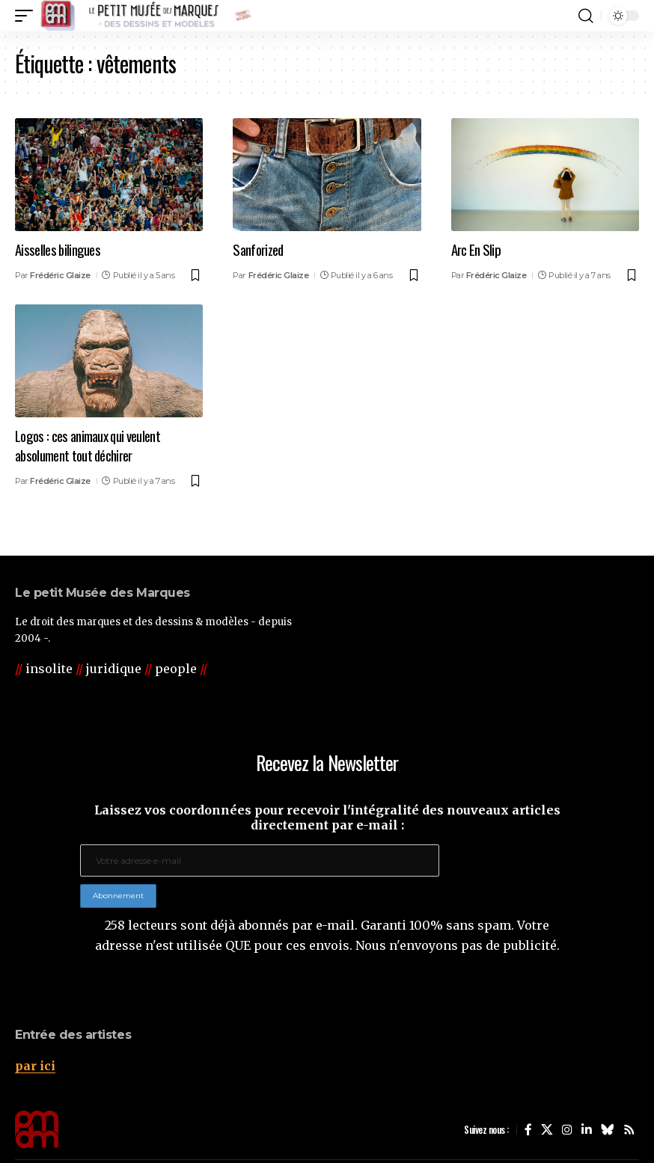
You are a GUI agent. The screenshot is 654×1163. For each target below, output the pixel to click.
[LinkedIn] (587, 1129)
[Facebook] (528, 1129)
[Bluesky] (607, 1129)
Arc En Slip (476, 249)
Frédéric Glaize (60, 273)
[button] (27, 15)
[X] (547, 1129)
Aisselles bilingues (58, 249)
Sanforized (258, 249)
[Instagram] (567, 1129)
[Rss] (629, 1129)
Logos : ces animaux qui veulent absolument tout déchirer (88, 444)
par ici (35, 1065)
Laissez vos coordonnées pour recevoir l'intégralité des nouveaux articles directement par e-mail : (327, 817)
